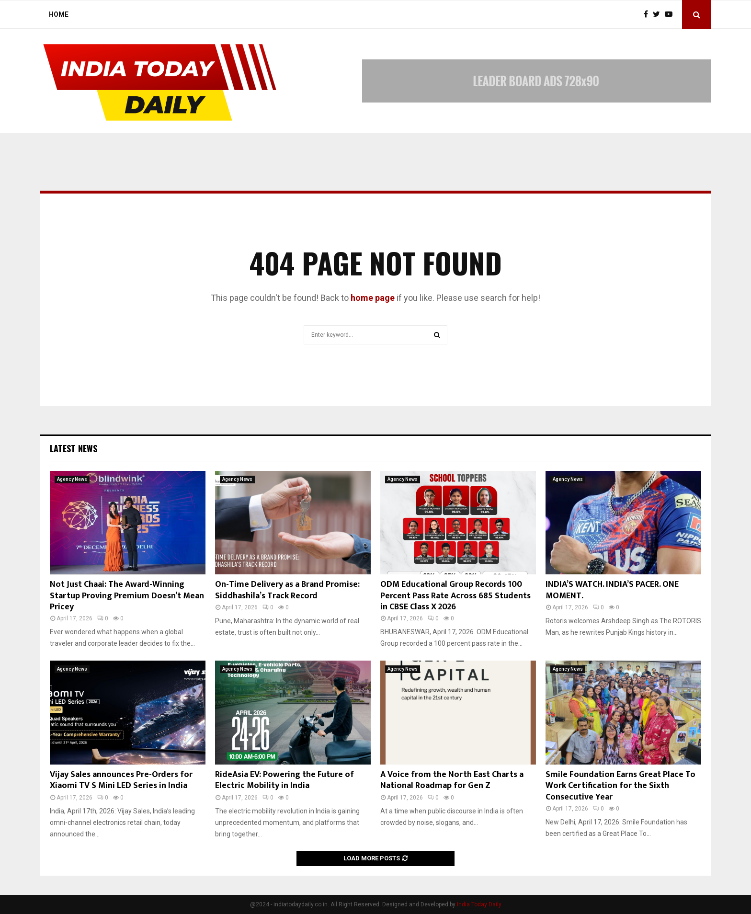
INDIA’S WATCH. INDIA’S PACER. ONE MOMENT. (612, 590)
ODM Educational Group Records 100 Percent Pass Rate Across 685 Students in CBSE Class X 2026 (455, 595)
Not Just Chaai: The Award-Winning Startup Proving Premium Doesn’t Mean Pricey (127, 595)
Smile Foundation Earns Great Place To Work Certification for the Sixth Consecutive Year (620, 785)
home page (373, 298)
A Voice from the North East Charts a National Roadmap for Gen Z (451, 780)
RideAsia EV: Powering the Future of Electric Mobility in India (284, 780)
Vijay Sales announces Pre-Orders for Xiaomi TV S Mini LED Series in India (121, 780)
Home (58, 14)
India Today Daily (479, 904)
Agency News (72, 479)
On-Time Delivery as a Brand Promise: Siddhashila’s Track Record (287, 590)
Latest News (73, 448)
